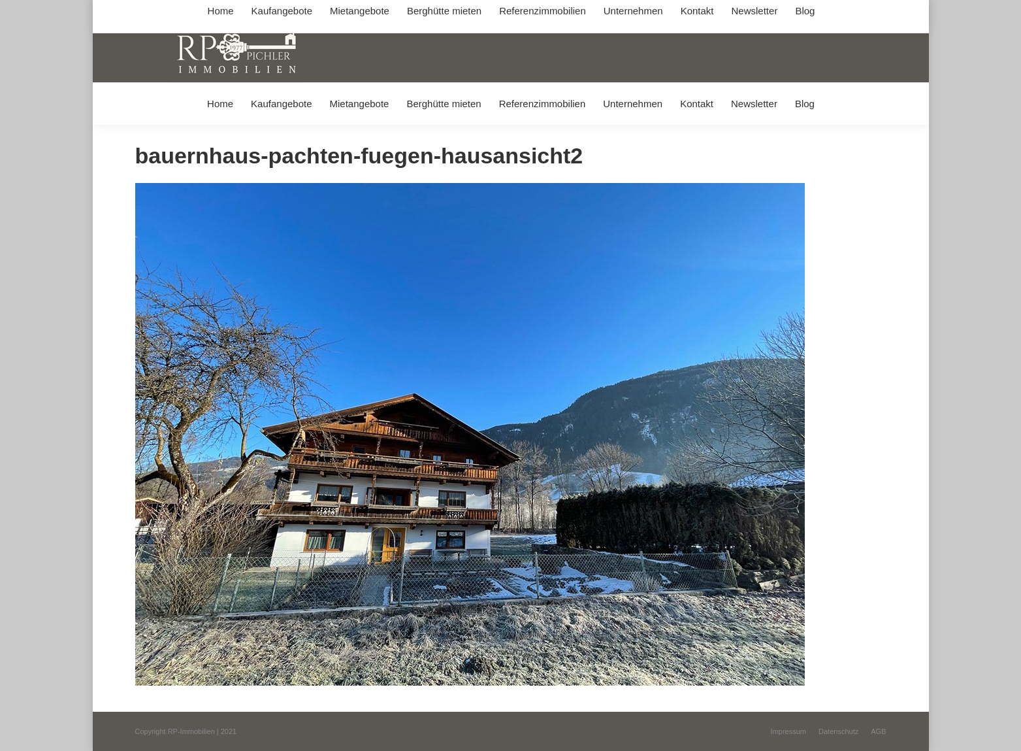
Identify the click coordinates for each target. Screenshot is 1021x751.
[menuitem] (220, 103)
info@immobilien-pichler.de (445, 12)
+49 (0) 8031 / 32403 (341, 12)
